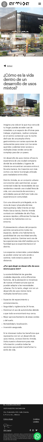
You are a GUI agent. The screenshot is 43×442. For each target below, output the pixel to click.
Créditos (36, 419)
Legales (36, 421)
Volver (7, 66)
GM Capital (7, 430)
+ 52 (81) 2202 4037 (12, 404)
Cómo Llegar (8, 419)
